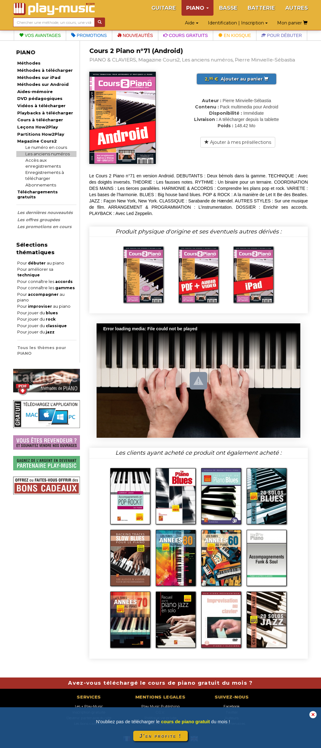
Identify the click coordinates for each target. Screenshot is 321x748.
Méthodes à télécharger (45, 70)
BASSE (228, 8)
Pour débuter (281, 35)
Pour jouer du (37, 313)
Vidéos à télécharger (41, 105)
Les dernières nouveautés (45, 212)
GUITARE (163, 8)
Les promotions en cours (44, 226)
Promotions (89, 35)
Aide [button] (191, 23)
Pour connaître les (45, 281)
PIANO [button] (197, 8)
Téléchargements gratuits (37, 194)
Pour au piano (40, 263)
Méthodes (28, 62)
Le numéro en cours (46, 147)
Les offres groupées (38, 219)
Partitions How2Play (40, 134)
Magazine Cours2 (37, 141)
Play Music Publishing (160, 706)
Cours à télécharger (40, 119)
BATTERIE (261, 8)
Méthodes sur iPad (39, 77)
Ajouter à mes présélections (237, 142)
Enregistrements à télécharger (44, 175)
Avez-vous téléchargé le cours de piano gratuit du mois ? (160, 683)
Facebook (232, 706)
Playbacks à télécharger (45, 112)
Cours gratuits (185, 35)
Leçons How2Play (37, 126)
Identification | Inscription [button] (238, 23)
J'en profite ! (160, 736)
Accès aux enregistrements (43, 163)
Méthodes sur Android (43, 84)
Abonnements (40, 184)
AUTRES (296, 8)
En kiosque (234, 35)
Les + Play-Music (89, 706)
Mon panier (292, 23)
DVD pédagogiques (39, 98)
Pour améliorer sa (35, 272)
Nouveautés (135, 35)
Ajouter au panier (236, 79)
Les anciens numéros (47, 153)
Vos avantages (40, 35)
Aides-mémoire (35, 91)
